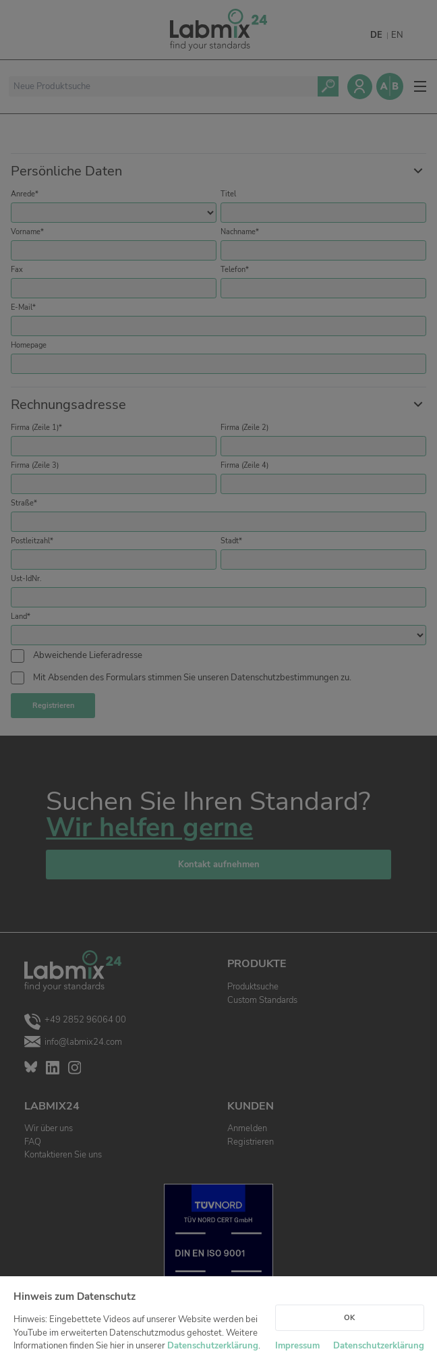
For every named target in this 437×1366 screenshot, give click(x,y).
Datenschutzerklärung (212, 1346)
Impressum (297, 1346)
